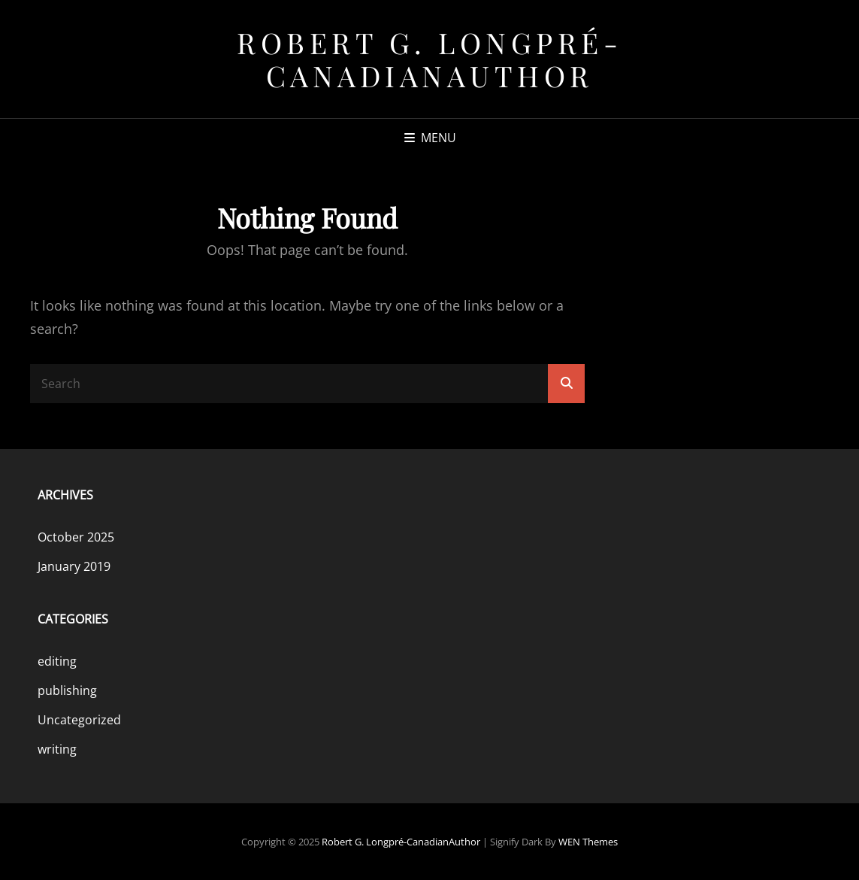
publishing (67, 690)
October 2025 (76, 537)
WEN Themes (588, 841)
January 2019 (74, 566)
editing (57, 661)
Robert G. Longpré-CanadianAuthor (429, 59)
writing (57, 749)
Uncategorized (79, 720)
